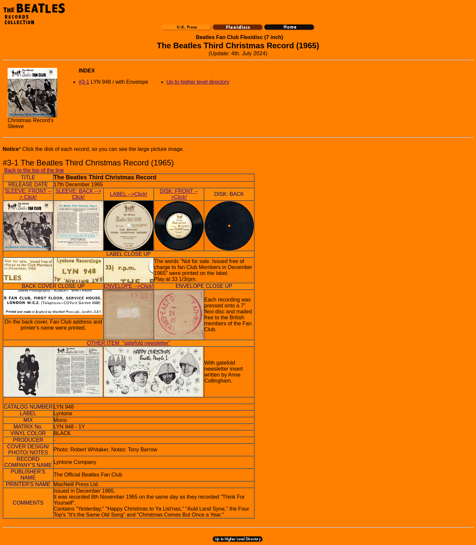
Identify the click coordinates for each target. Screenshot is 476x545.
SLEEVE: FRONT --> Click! (28, 194)
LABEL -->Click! (128, 194)
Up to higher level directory (198, 82)
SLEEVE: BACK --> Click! (78, 194)
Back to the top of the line (34, 170)
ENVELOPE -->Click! (128, 286)
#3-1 (84, 82)
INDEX (87, 70)
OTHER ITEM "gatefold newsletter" (128, 343)
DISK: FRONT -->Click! (179, 194)
